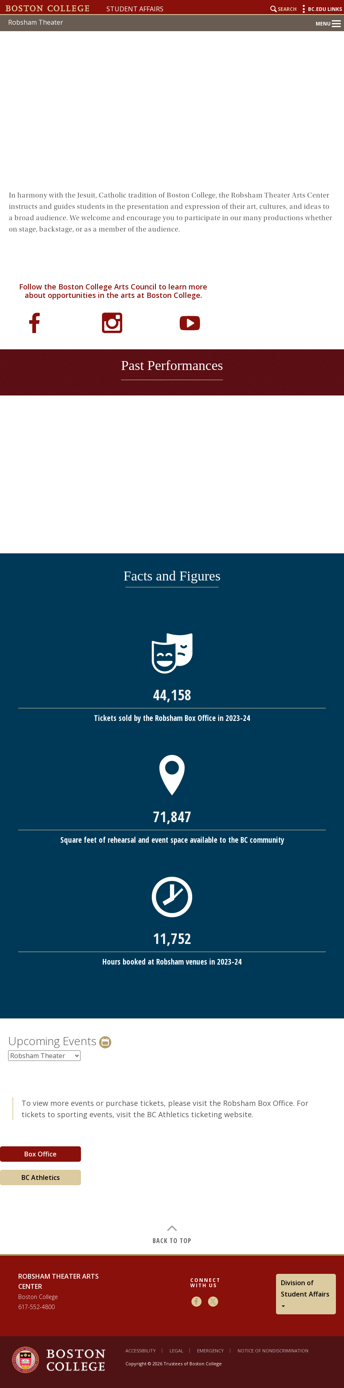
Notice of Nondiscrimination (273, 1351)
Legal (176, 1351)
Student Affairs (135, 8)
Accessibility (140, 1351)
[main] (172, 718)
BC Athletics (40, 1177)
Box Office (40, 1154)
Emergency (210, 1351)
